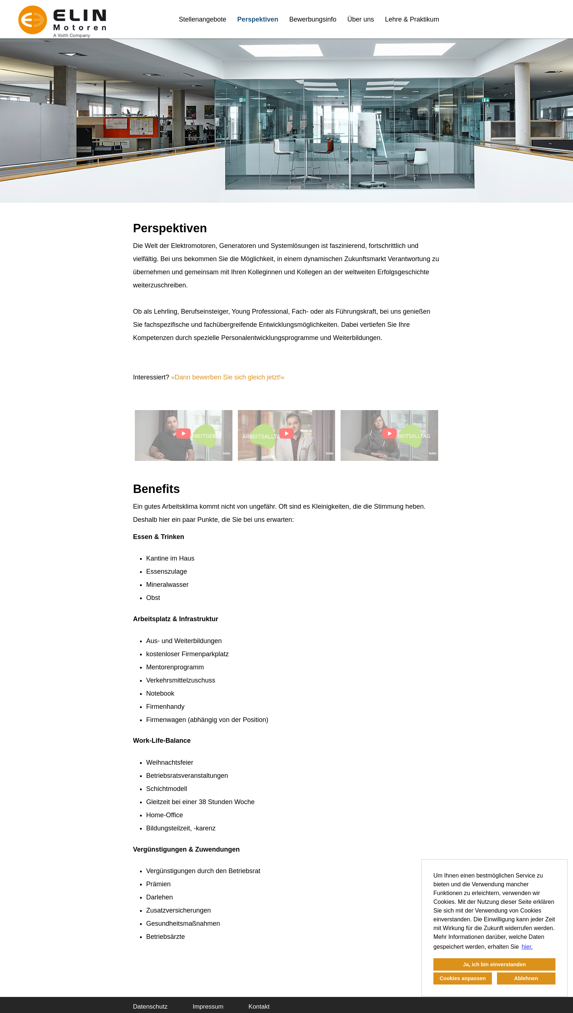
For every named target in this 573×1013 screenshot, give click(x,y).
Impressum (208, 1006)
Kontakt (259, 1006)
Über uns (361, 19)
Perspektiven (257, 19)
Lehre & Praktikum (412, 19)
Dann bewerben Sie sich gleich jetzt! (228, 377)
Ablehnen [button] (526, 978)
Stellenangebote (202, 19)
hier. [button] (527, 947)
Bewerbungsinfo (312, 19)
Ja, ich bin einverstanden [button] (494, 964)
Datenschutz (150, 1006)
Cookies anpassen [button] (463, 978)
